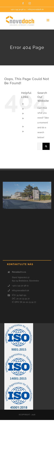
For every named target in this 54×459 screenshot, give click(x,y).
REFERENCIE (32, 127)
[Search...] (39, 146)
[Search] (46, 146)
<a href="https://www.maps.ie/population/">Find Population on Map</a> (27, 231)
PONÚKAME (31, 113)
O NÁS (29, 109)
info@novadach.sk (36, 9)
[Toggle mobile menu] (48, 20)
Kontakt (29, 131)
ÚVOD (29, 104)
